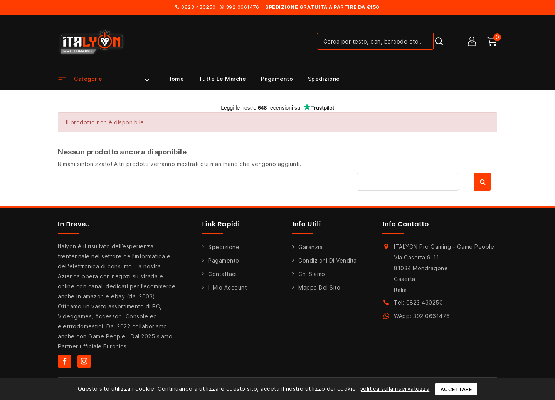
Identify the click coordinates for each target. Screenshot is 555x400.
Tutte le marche (222, 78)
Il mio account (227, 287)
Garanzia (310, 247)
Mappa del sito (319, 287)
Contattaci (222, 274)
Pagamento (277, 78)
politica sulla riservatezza (395, 388)
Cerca (482, 182)
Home (175, 78)
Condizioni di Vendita (327, 260)
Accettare (456, 389)
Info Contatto (405, 224)
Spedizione (324, 78)
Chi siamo (311, 274)
